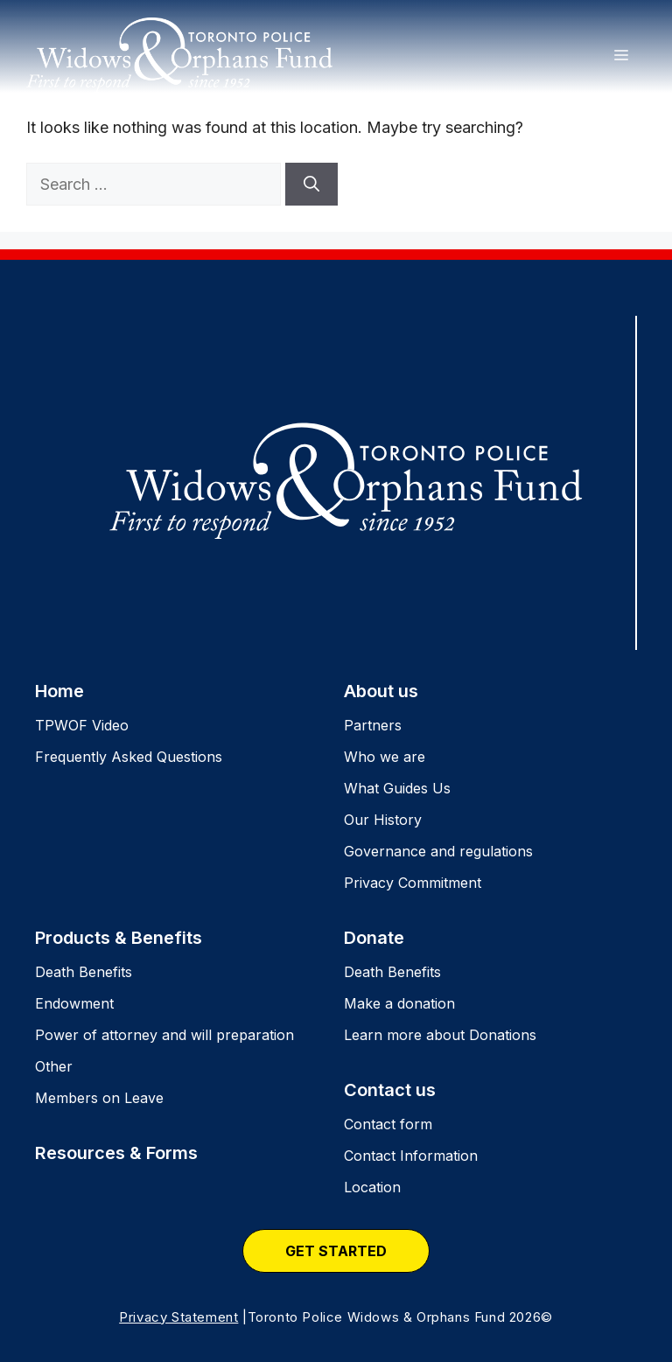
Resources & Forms (116, 1152)
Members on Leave (99, 1098)
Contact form (388, 1124)
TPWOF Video (82, 725)
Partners (373, 725)
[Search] (311, 184)
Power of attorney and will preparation (164, 1035)
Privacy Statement (178, 1317)
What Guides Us (397, 788)
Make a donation (399, 1003)
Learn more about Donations (440, 1035)
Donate (374, 937)
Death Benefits (83, 972)
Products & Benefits (118, 937)
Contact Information (411, 1155)
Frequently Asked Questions (128, 756)
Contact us (390, 1089)
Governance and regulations (438, 851)
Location (372, 1187)
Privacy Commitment (412, 882)
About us (381, 691)
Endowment (74, 1003)
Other (54, 1066)
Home (59, 691)
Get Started (336, 1251)
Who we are (384, 756)
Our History (383, 819)
